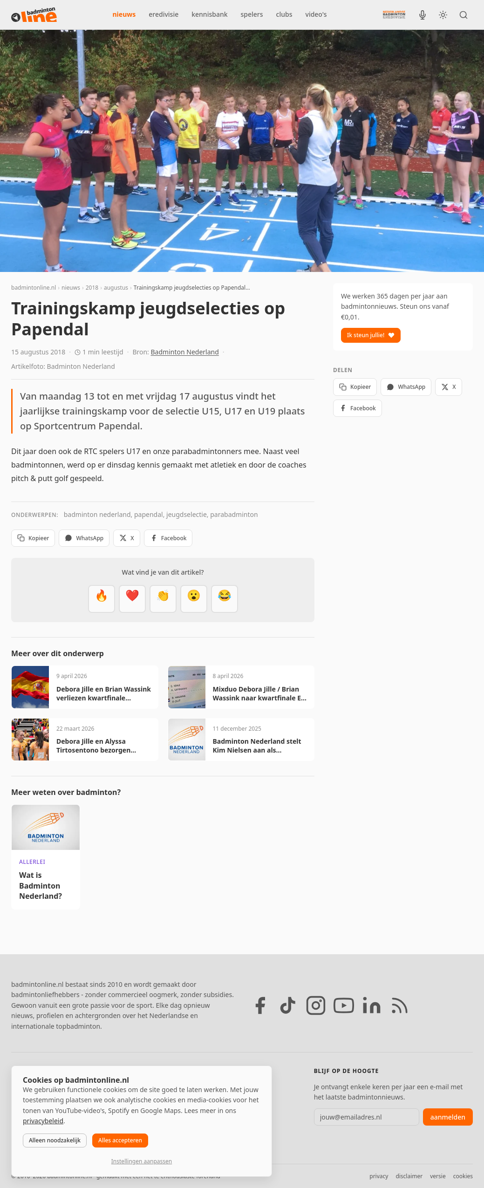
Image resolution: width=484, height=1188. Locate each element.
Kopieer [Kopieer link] (33, 538)
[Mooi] (132, 599)
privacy (378, 1176)
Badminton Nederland (185, 351)
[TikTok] (288, 1005)
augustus (116, 288)
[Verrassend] (193, 599)
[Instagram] (316, 1005)
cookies (463, 1176)
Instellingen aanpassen (141, 1161)
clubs (284, 14)
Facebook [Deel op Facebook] (168, 538)
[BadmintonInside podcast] (422, 15)
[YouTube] (344, 1005)
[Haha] (224, 599)
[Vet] (101, 599)
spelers (252, 14)
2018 (92, 288)
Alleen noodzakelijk (55, 1140)
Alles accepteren (120, 1140)
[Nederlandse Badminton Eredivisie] (394, 14)
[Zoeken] (463, 15)
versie (437, 1176)
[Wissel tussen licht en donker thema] (443, 15)
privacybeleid (43, 1120)
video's (316, 14)
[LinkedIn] (371, 1005)
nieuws (124, 14)
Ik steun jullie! (371, 335)
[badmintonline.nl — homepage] (34, 14)
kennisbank (209, 14)
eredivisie (163, 14)
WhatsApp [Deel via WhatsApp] (84, 538)
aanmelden (447, 1117)
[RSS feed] (399, 1005)
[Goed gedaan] (163, 599)
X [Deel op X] (126, 538)
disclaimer (409, 1176)
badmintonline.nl (33, 288)
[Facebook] (260, 1005)
